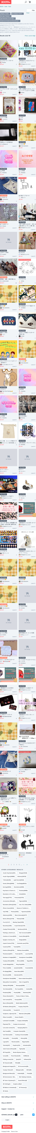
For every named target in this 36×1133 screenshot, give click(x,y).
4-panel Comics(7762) (8, 943)
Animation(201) (27, 1045)
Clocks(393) (15, 1038)
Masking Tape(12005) (18, 922)
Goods (5, 6)
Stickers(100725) (21, 876)
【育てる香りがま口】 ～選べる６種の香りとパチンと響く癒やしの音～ (27, 225)
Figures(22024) (23, 901)
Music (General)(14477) (21, 915)
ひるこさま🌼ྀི (4, 606)
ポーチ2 (21, 117)
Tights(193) (22, 1049)
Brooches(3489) (7, 975)
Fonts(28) (29, 1073)
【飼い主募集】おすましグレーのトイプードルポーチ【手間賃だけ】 (27, 89)
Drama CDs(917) (19, 1017)
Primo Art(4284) (7, 968)
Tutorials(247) (6, 1045)
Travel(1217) (17, 1010)
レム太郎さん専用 (5, 826)
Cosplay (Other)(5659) (8, 961)
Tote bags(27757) (7, 897)
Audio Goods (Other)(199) (9, 1049)
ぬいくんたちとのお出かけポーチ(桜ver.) (27, 743)
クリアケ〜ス (22, 279)
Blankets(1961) (27, 992)
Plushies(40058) (23, 890)
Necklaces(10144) (22, 929)
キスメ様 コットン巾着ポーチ (8, 441)
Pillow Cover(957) (7, 1017)
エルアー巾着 (3, 117)
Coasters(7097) (7, 947)
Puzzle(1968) (17, 992)
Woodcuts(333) (15, 1041)
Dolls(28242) (22, 894)
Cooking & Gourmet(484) (21, 1034)
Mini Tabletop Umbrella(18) (26, 1077)
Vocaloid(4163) (29, 968)
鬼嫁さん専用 (3, 332)
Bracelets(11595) (7, 925)
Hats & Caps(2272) (24, 982)
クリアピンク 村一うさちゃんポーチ (8, 89)
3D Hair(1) (5, 1091)
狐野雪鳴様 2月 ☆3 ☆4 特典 (26, 633)
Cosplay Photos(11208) (9, 929)
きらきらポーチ (4, 854)
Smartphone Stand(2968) (9, 978)
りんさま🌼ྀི (3, 579)
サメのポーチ (3, 197)
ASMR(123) (26, 1056)
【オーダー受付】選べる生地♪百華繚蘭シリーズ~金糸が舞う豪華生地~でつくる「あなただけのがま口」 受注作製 (27, 799)
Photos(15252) (15, 911)
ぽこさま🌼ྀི (3, 743)
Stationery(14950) (7, 915)
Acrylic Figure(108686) (9, 876)
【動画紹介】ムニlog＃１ (7, 496)
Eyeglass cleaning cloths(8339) (10, 939)
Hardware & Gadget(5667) (9, 957)
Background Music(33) (9, 1073)
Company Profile (5, 1131)
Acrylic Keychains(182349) (10, 873)
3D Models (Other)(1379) (9, 1006)
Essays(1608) (18, 999)
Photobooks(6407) (7, 954)
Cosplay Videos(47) (8, 1070)
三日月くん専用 (4, 252)
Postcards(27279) (19, 897)
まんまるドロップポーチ (6, 60)
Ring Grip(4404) (20, 964)
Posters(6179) (18, 954)
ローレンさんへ (4, 469)
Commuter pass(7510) (23, 943)
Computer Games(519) (19, 1031)
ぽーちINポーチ (4, 224)
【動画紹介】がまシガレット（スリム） (26, 715)
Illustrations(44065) (19, 887)
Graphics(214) (16, 1045)
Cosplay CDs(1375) (23, 1006)
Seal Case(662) (7, 1031)
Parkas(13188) (20, 918)
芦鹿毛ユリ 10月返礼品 (6, 142)
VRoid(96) (17, 1063)
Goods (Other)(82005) (8, 883)
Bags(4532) (30, 961)
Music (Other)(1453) (8, 1003)
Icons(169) (5, 1056)
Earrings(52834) (7, 887)
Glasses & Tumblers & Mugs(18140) (24, 908)
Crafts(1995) (29, 989)
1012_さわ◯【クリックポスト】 (26, 827)
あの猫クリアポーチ (24, 195)
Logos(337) (6, 1041)
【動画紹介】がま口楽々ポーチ (27, 522)
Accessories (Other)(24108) (10, 901)
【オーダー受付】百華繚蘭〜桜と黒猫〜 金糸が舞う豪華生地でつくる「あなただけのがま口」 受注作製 (8, 523)
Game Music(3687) (19, 971)
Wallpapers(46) (20, 1070)
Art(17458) (5, 911)
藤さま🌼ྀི (3, 306)
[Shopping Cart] (30, 2)
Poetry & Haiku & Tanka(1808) (23, 996)
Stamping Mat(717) (22, 1027)
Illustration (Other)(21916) (9, 904)
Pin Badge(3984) (7, 971)
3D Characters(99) (7, 1063)
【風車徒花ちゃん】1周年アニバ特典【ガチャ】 (8, 798)
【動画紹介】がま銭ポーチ (26, 688)
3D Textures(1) (23, 1087)
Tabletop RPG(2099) (8, 985)
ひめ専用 (21, 389)
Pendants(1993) (7, 992)
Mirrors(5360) (20, 961)
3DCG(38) (28, 1070)
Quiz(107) (18, 1059)
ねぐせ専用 (22, 170)
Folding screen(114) (8, 1059)
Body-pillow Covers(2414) (9, 982)
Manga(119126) (23, 873)
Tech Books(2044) (7, 989)
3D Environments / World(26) (10, 1077)
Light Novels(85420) (19, 880)
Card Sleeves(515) (7, 1034)
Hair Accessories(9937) (25, 932)
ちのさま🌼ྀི (22, 579)
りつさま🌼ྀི (22, 144)
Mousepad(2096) (20, 985)
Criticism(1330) (7, 1010)
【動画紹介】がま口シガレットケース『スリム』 (27, 551)
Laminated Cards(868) (8, 1020)
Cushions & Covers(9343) (9, 936)
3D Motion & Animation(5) (9, 1087)
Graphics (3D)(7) (17, 1084)
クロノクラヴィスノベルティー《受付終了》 (8, 361)
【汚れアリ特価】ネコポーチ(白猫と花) (26, 333)
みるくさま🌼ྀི (23, 361)
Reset (27, 13)
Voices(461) (6, 1038)
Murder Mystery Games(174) (20, 1052)
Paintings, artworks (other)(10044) (10, 932)
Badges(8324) (22, 939)
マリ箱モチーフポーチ (6, 714)
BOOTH (1, 6)
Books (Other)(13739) (8, 918)
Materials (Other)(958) (24, 1013)
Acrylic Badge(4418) (8, 964)
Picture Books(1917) (8, 996)
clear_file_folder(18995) (25, 904)
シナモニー (3, 389)
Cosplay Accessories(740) (20, 1024)
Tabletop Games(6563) (23, 950)
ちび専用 (2, 170)
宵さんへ (21, 469)
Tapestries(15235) (26, 911)
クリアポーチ (22, 496)
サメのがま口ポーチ (5, 771)
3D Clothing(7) (6, 1084)
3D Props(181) (6, 1052)
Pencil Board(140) (15, 1056)
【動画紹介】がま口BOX (6, 688)
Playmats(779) (6, 1024)
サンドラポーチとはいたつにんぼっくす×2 (27, 660)
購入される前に (23, 416)
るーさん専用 (3, 633)
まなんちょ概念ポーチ (25, 769)
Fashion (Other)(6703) (8, 950)
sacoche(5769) (29, 954)
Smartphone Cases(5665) (25, 957)
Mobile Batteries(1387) (22, 1003)
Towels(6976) (17, 947)
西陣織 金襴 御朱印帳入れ (8, 279)
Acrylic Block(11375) (19, 925)
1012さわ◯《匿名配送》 (25, 853)
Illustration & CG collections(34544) (10, 894)
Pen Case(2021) (19, 989)
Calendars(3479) (18, 975)
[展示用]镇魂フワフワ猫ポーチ (27, 306)
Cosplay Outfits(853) (22, 1020)
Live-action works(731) (9, 1027)
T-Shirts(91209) (7, 880)
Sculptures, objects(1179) (9, 1013)
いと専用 (2, 416)
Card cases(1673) (7, 999)
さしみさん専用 (23, 606)
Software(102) (27, 1059)
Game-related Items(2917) (25, 978)
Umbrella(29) (20, 1073)
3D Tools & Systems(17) (9, 1080)
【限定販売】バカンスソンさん (27, 442)
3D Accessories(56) (23, 1066)
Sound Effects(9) (22, 1080)
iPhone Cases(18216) (8, 908)
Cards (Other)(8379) (24, 936)
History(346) (24, 1038)
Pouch (9, 6)
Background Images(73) (9, 1066)
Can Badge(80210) (22, 883)
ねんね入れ (22, 252)
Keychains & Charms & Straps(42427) (10, 890)
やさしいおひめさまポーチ (7, 659)
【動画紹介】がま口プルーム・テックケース (27, 61)
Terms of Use (14, 1131)
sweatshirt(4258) (18, 968)
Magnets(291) (25, 1041)
